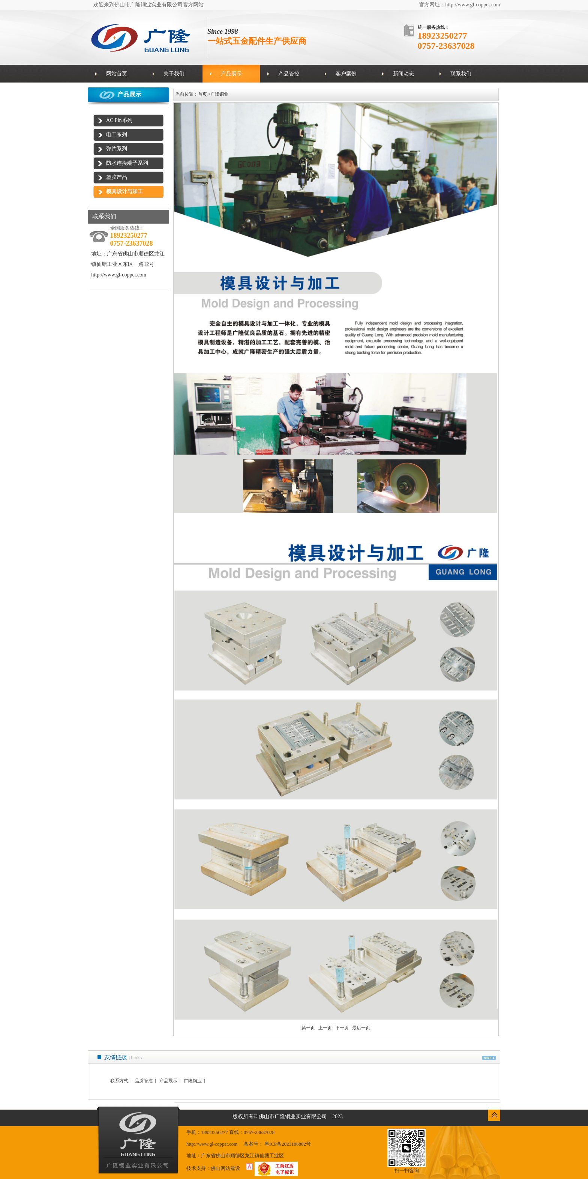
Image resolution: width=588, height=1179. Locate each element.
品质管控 (144, 1080)
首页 (202, 94)
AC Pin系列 (119, 120)
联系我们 (460, 74)
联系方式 (119, 1080)
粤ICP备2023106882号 (287, 1144)
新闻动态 (403, 74)
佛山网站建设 (225, 1168)
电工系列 (116, 134)
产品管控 (288, 74)
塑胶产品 (116, 177)
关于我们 (174, 74)
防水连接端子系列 (127, 163)
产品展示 (231, 74)
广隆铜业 (219, 94)
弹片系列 (116, 149)
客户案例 (346, 74)
